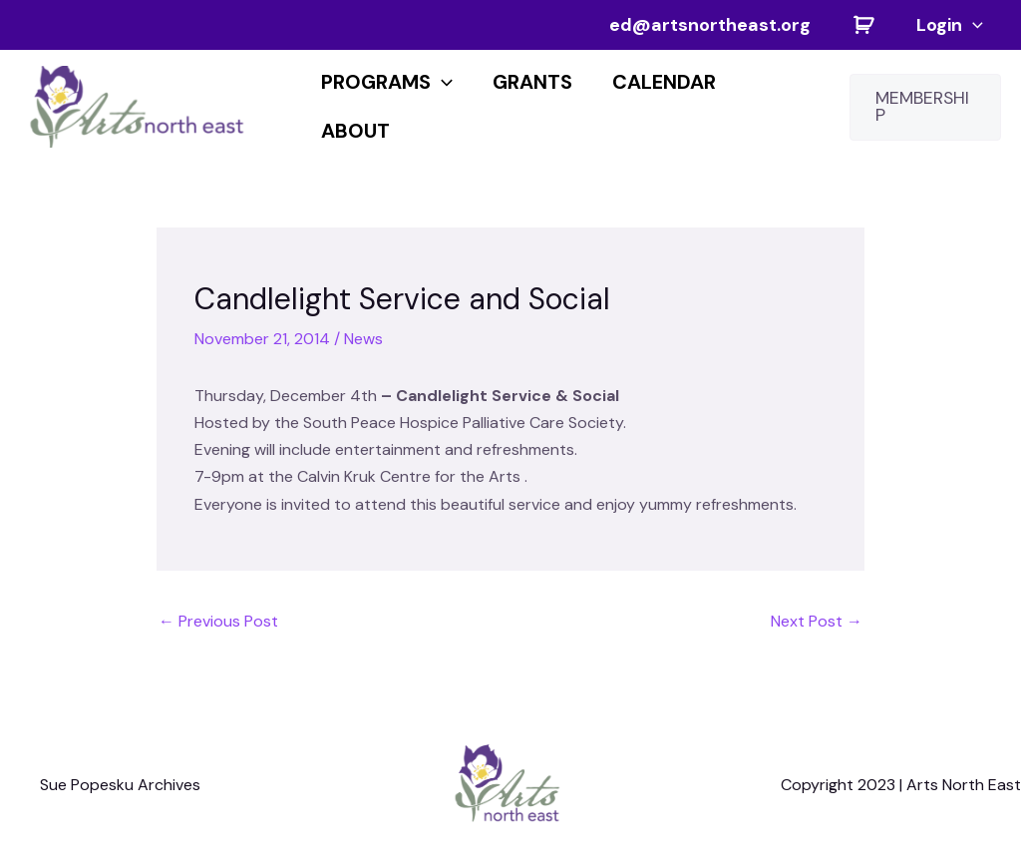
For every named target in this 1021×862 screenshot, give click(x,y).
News (363, 338)
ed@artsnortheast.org (710, 25)
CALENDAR (664, 82)
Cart (863, 25)
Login (949, 25)
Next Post (816, 621)
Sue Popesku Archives (120, 784)
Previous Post (218, 621)
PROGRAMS (387, 82)
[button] (925, 107)
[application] (972, 25)
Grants (532, 82)
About (355, 131)
